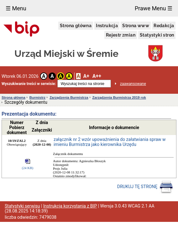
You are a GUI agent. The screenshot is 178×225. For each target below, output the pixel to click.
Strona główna (76, 25)
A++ (96, 76)
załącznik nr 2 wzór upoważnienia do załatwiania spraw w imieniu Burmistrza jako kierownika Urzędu (110, 142)
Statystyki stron (157, 35)
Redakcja (164, 25)
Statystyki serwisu (22, 205)
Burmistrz (37, 97)
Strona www (135, 25)
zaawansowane (133, 84)
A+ (86, 76)
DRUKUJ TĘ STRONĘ (145, 187)
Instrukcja (107, 25)
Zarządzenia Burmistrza (69, 97)
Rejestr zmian (120, 35)
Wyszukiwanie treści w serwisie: (29, 84)
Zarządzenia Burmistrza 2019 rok (119, 97)
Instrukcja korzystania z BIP (70, 205)
